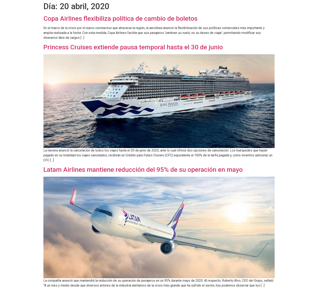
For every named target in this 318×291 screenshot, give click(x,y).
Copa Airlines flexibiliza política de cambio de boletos (120, 18)
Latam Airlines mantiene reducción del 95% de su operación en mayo (143, 169)
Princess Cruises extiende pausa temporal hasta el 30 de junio (133, 47)
